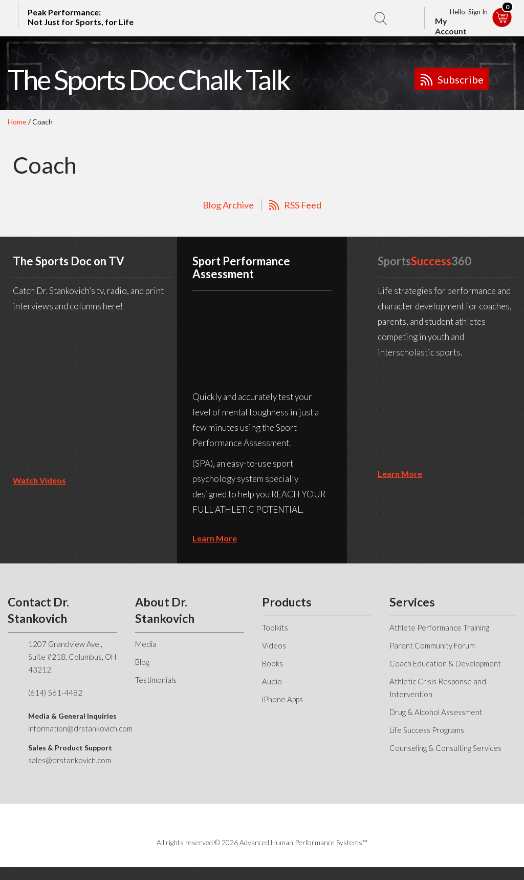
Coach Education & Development (445, 663)
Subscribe (461, 79)
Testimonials (156, 679)
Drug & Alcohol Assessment (436, 712)
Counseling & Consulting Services (445, 747)
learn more (214, 538)
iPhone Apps (282, 699)
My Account (451, 26)
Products (287, 602)
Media (146, 643)
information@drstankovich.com (80, 728)
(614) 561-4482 (55, 692)
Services (412, 602)
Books (272, 663)
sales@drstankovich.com (69, 760)
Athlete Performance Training (439, 627)
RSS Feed (302, 205)
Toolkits (275, 627)
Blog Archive (228, 205)
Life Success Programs (426, 730)
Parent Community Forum (432, 645)
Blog (142, 661)
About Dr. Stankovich (164, 610)
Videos (274, 645)
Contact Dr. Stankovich (38, 610)
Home (17, 121)
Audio (272, 681)
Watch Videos (39, 480)
